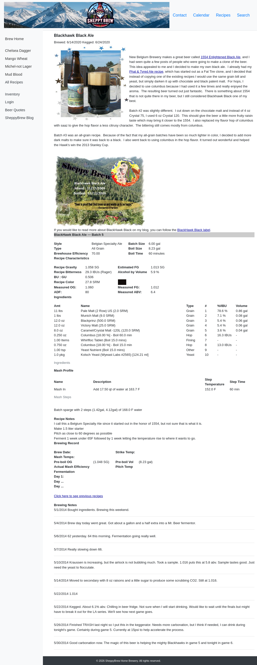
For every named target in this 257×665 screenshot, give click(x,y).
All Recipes (14, 82)
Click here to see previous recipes (78, 496)
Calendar (201, 15)
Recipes (223, 15)
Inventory (12, 94)
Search (243, 15)
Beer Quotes (15, 110)
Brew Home (14, 39)
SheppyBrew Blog (19, 118)
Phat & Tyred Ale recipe (146, 71)
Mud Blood (13, 74)
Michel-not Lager (18, 66)
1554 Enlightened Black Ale (220, 57)
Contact (179, 15)
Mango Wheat (16, 59)
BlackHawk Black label (193, 230)
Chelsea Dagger (18, 51)
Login (9, 102)
